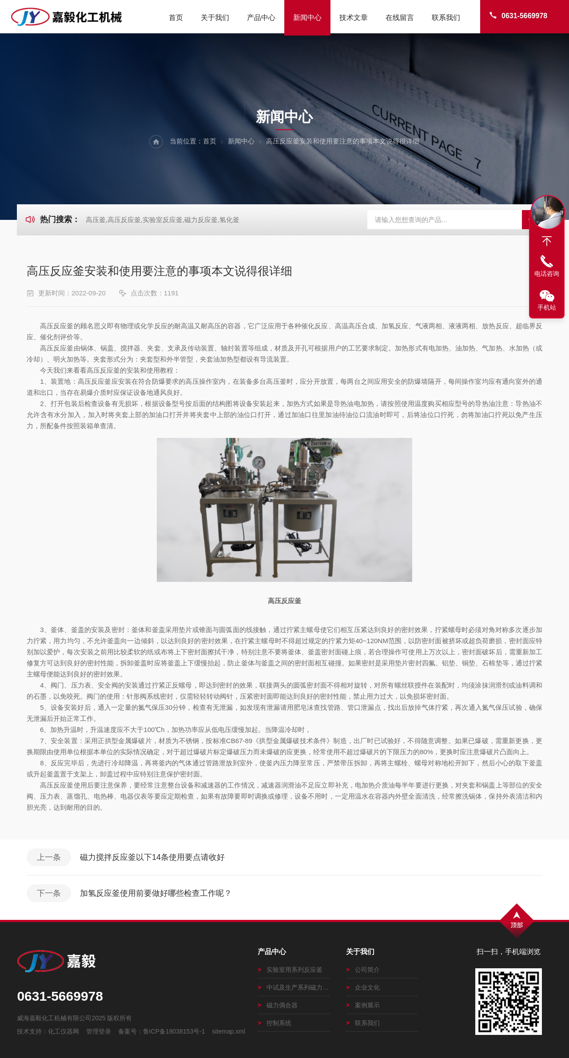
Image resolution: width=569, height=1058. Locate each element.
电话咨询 (546, 273)
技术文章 (353, 17)
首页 (176, 17)
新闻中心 (307, 17)
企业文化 (363, 987)
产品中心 (261, 17)
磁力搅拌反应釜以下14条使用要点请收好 (152, 857)
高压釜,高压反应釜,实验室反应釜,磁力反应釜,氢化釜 (163, 219)
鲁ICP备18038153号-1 (174, 1031)
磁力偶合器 (278, 1005)
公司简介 (363, 969)
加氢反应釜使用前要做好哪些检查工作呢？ (156, 893)
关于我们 (215, 17)
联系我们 (446, 17)
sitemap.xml (228, 1031)
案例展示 (363, 1005)
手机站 (546, 307)
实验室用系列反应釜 (290, 969)
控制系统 (274, 1022)
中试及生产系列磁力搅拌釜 (294, 987)
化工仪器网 (63, 1031)
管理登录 (98, 1031)
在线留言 (400, 17)
